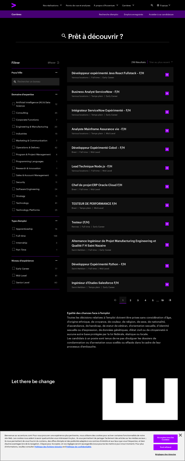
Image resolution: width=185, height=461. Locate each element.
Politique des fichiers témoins (48, 447)
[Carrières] (128, 5)
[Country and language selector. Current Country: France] (164, 5)
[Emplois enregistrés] (133, 14)
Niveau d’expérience (35, 260)
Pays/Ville (35, 72)
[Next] (169, 300)
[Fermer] (180, 435)
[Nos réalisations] (53, 5)
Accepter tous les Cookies (165, 439)
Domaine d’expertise (35, 94)
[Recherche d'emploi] (108, 14)
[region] (92, 446)
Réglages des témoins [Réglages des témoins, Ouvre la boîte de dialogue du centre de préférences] (165, 454)
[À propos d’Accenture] (106, 5)
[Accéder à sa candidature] (161, 14)
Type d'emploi (35, 220)
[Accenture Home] (20, 5)
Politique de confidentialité (78, 447)
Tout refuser (165, 447)
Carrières (16, 14)
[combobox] (35, 81)
